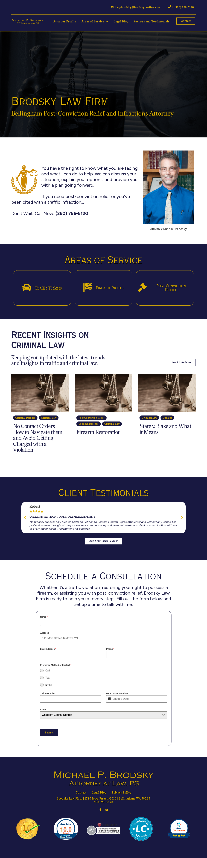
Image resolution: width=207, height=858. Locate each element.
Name (44, 617)
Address (44, 633)
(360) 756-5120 (184, 7)
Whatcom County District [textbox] (57, 715)
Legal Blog (121, 21)
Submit (49, 732)
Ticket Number (48, 693)
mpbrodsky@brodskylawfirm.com (139, 7)
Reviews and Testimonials (152, 21)
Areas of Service (94, 22)
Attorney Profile (64, 21)
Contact (81, 792)
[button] (25, 517)
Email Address (48, 649)
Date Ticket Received (117, 693)
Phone (110, 649)
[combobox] (103, 714)
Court (43, 709)
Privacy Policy (121, 792)
